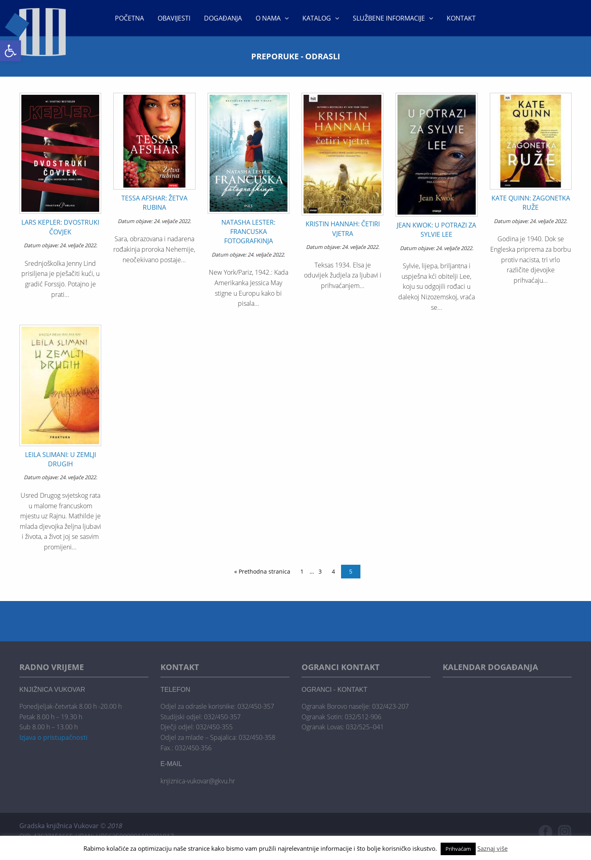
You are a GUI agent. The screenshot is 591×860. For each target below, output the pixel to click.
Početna (129, 18)
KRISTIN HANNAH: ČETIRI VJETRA (343, 228)
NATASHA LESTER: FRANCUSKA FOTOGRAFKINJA (248, 232)
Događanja (223, 18)
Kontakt (461, 18)
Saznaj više (492, 848)
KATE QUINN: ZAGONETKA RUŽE (530, 203)
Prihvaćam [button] (458, 848)
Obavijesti (174, 18)
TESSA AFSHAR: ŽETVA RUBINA (154, 203)
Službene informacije (389, 18)
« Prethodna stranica (262, 571)
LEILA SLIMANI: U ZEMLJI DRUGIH (60, 459)
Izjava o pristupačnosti (53, 737)
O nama (268, 18)
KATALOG (316, 18)
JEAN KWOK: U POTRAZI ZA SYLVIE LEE (436, 230)
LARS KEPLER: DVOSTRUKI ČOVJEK (60, 227)
